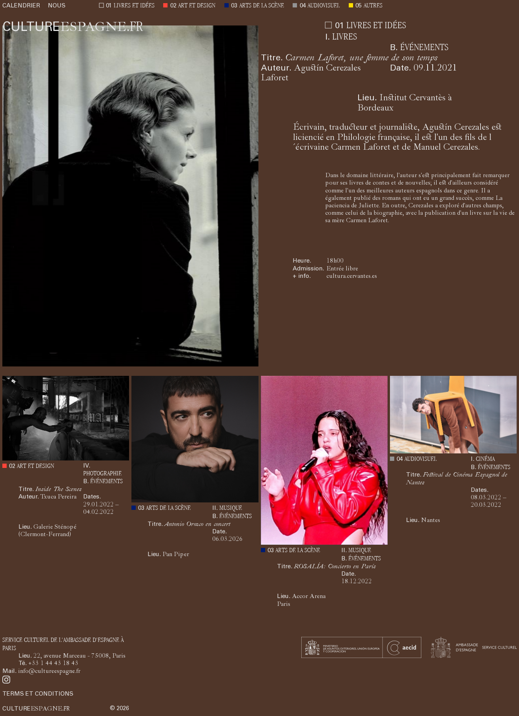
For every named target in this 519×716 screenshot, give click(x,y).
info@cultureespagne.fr (49, 672)
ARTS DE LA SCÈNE (261, 6)
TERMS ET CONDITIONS (37, 694)
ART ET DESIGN (196, 6)
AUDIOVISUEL (324, 6)
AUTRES (373, 6)
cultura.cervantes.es (351, 277)
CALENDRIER (21, 6)
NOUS (57, 6)
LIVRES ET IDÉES (134, 6)
